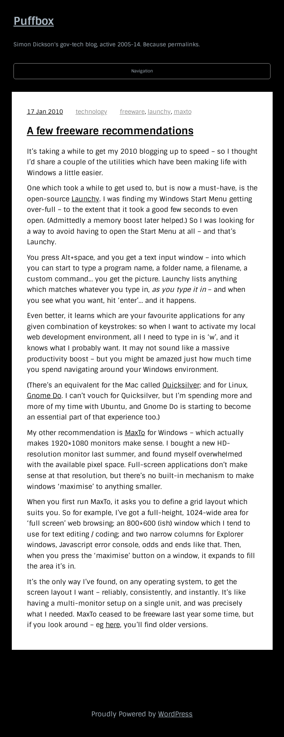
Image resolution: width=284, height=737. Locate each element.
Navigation (142, 71)
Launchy (85, 199)
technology (91, 111)
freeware (132, 111)
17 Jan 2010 (45, 111)
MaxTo (135, 432)
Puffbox (33, 21)
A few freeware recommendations (110, 130)
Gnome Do (44, 395)
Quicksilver (180, 385)
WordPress (175, 714)
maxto (182, 111)
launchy (159, 111)
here (113, 624)
